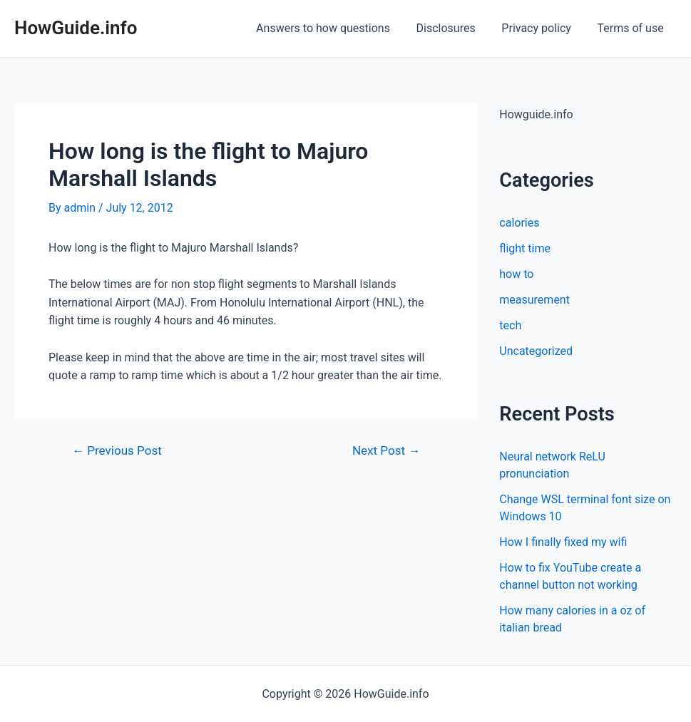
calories (519, 223)
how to (516, 274)
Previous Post (117, 451)
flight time (525, 248)
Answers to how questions (334, 28)
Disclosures (453, 28)
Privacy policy (541, 28)
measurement (534, 299)
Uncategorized (536, 351)
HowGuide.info (76, 27)
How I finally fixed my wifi (563, 542)
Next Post (386, 451)
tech (510, 325)
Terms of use (632, 28)
